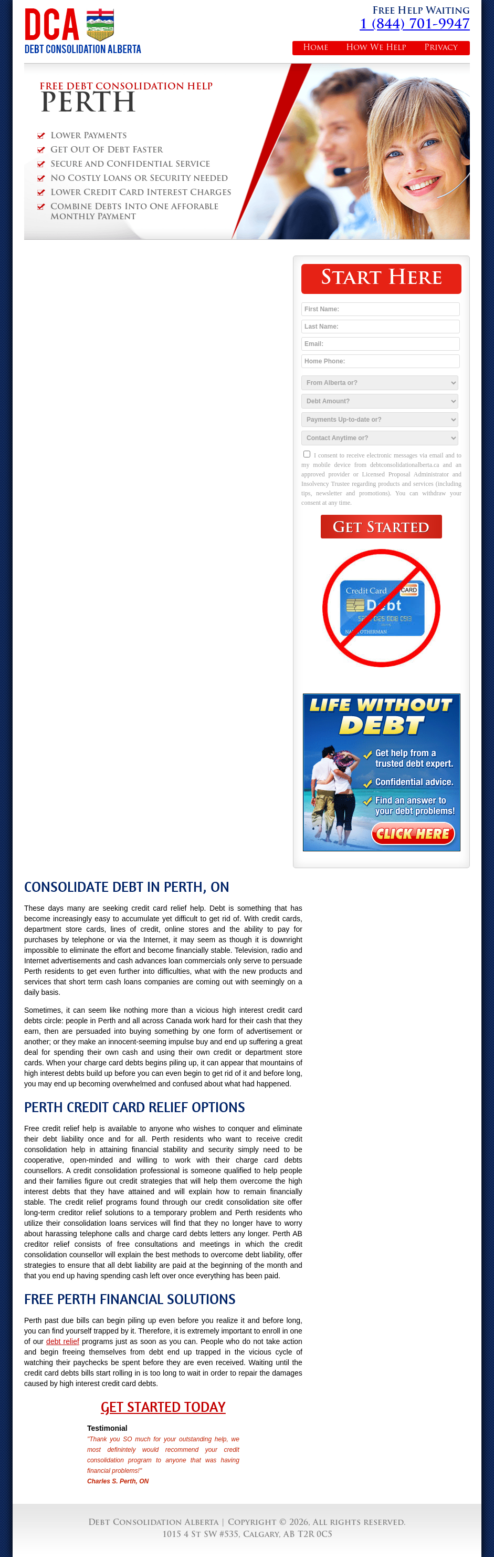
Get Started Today (163, 1407)
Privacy (441, 48)
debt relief (62, 1341)
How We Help (376, 48)
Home (315, 48)
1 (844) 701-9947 (415, 25)
